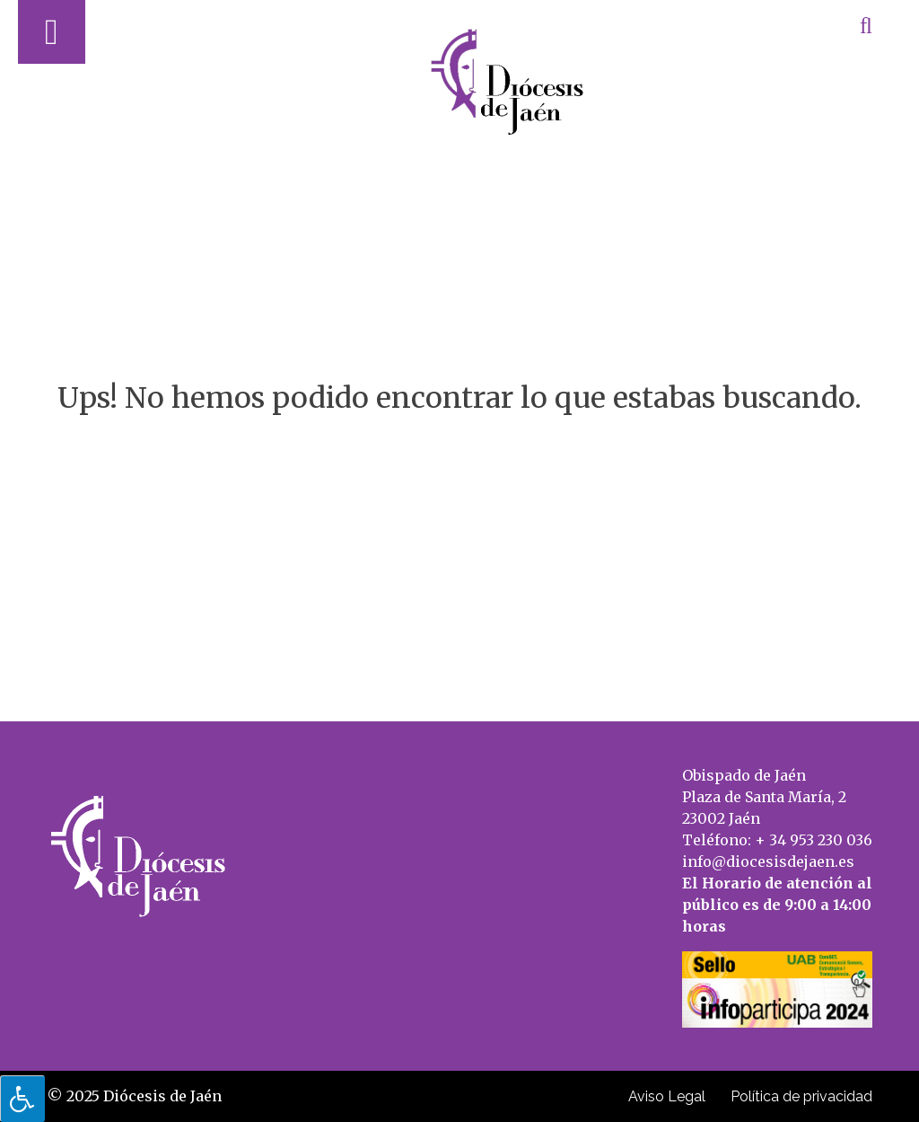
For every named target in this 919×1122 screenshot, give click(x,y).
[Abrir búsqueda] (866, 25)
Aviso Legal (666, 1096)
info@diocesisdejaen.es (768, 861)
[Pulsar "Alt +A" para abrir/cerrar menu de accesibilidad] (22, 1098)
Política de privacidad (801, 1096)
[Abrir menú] (51, 32)
